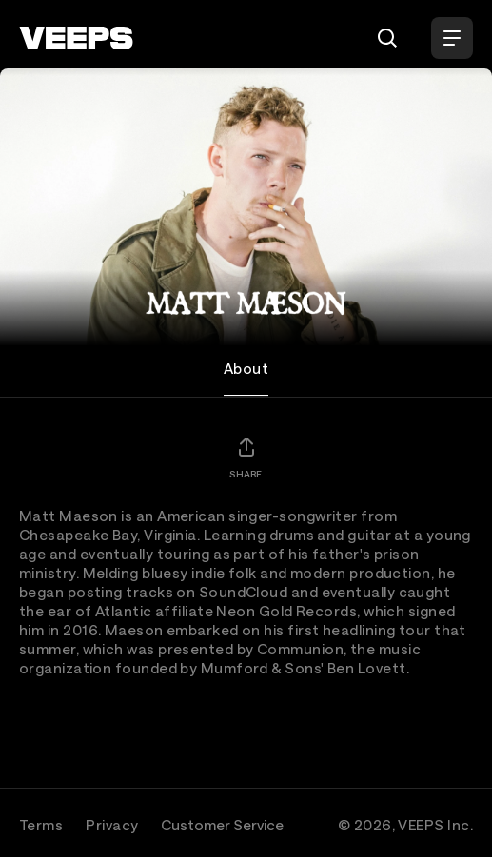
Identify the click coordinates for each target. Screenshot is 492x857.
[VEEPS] (76, 38)
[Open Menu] (452, 38)
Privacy (112, 824)
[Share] (246, 457)
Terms (41, 824)
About (246, 368)
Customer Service (222, 824)
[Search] (387, 38)
